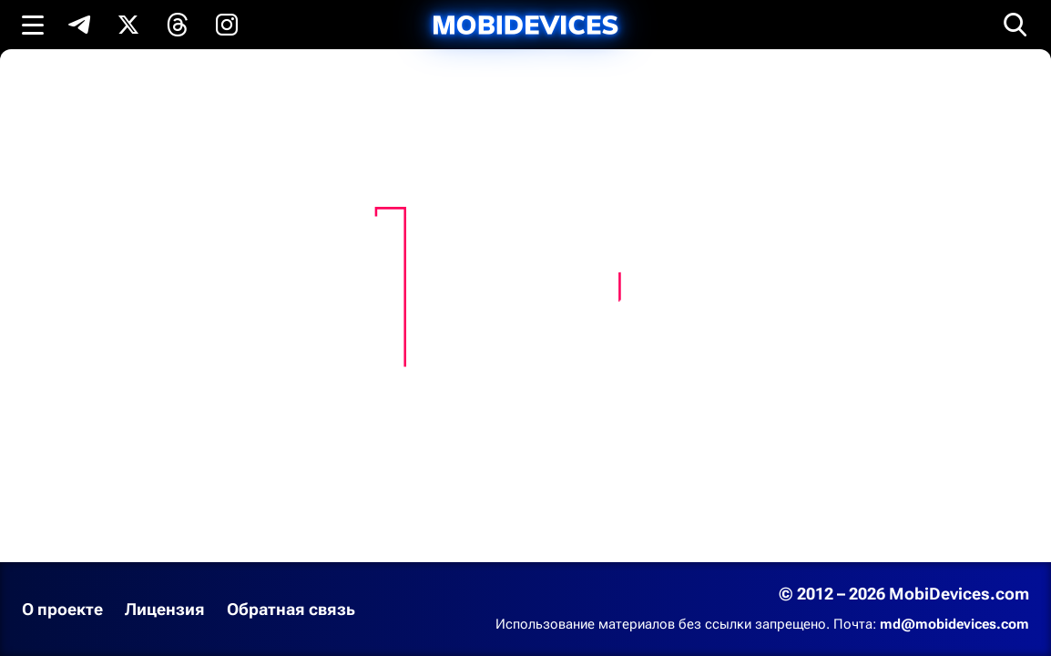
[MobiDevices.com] (525, 25)
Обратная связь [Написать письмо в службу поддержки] (291, 609)
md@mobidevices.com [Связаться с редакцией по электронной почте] (954, 624)
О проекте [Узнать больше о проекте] (62, 609)
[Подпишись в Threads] (177, 24)
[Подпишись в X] (128, 24)
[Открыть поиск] (1015, 24)
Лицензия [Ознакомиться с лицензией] (165, 609)
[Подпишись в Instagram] (226, 24)
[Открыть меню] (33, 25)
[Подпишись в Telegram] (79, 24)
